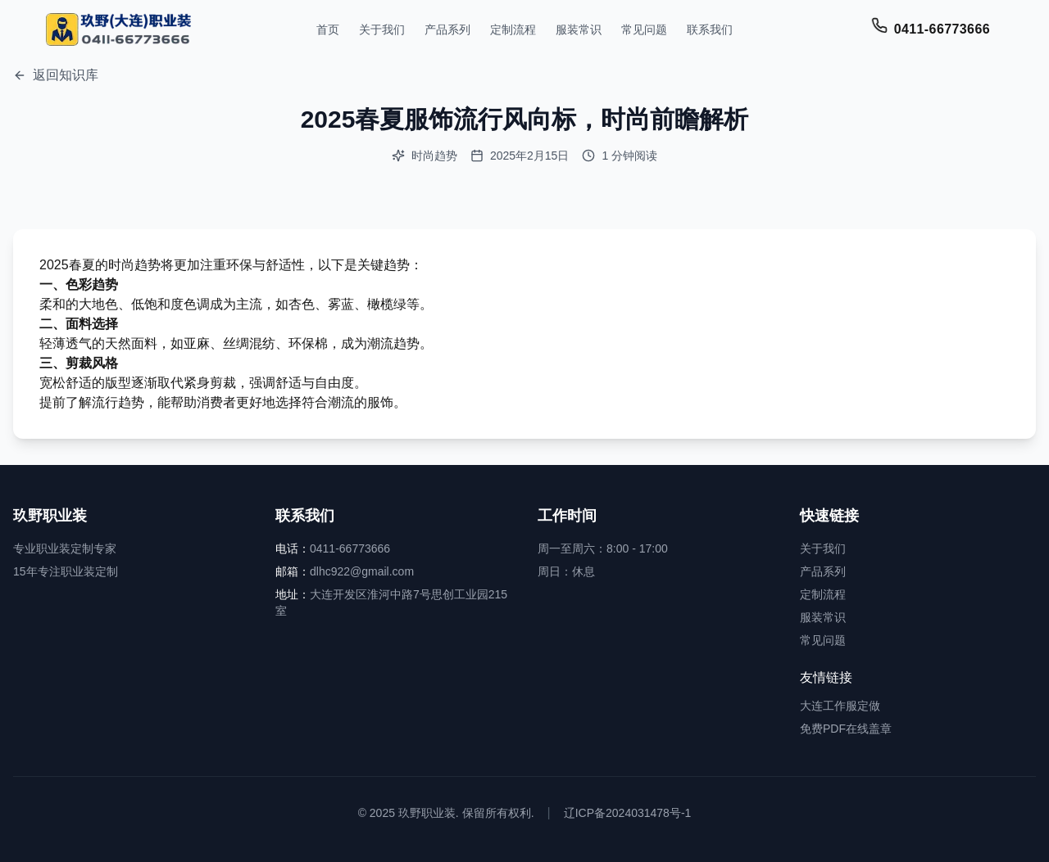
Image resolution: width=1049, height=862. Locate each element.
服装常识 (579, 29)
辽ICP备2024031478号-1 (628, 812)
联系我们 (710, 29)
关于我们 (382, 29)
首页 (327, 29)
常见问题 (644, 29)
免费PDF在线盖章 (846, 728)
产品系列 (447, 29)
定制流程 (513, 29)
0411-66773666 (942, 29)
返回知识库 (55, 75)
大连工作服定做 (840, 705)
